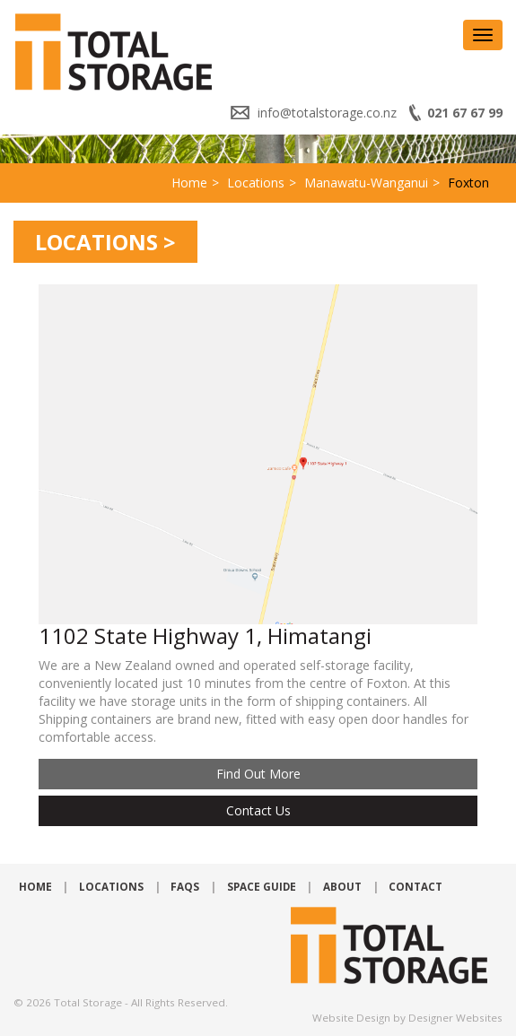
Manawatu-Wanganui (366, 182)
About (342, 886)
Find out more (258, 773)
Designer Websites (455, 1017)
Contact (415, 886)
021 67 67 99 (465, 112)
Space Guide (261, 886)
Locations (255, 182)
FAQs (185, 886)
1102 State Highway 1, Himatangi (205, 635)
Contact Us (258, 810)
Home (189, 182)
